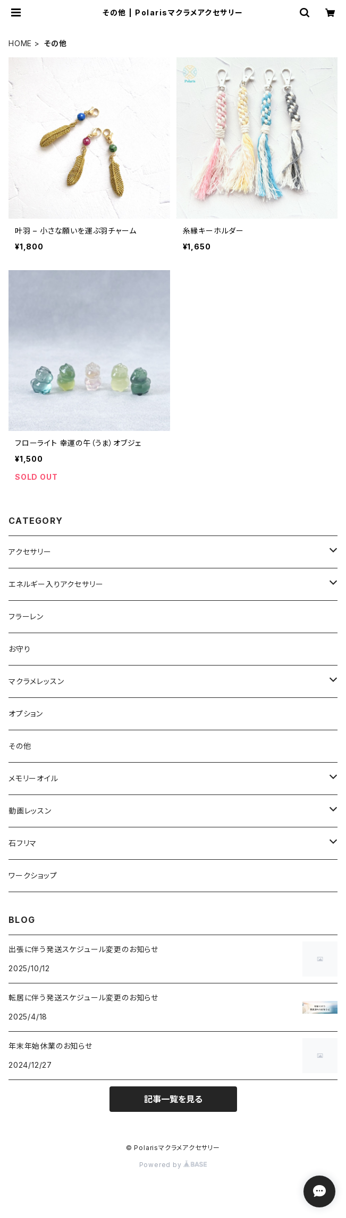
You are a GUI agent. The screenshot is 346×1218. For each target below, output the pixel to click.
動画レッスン (30, 810)
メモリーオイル (33, 778)
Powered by (173, 1165)
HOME (20, 43)
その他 (20, 745)
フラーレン (26, 616)
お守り (19, 648)
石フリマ (23, 843)
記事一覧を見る (173, 1099)
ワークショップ (33, 875)
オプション (26, 713)
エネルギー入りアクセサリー (56, 584)
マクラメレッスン (36, 681)
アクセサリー (30, 551)
